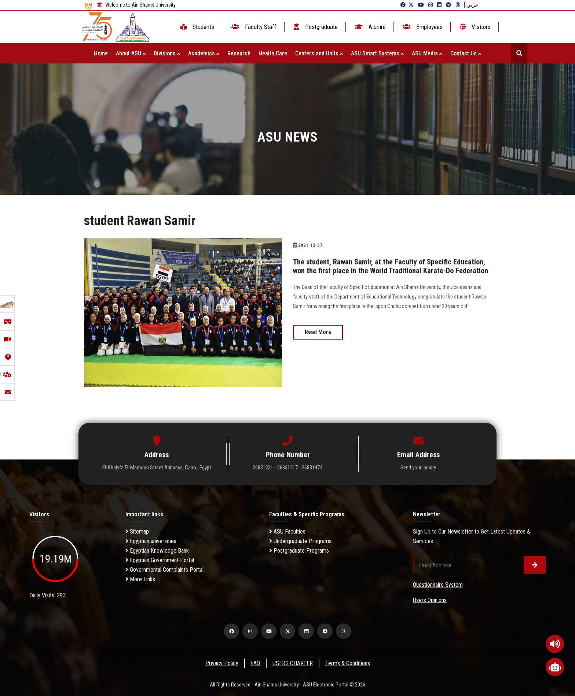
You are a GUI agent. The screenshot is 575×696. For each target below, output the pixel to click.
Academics (203, 53)
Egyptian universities (150, 541)
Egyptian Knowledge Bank (157, 550)
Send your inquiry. (418, 467)
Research (238, 53)
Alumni (369, 26)
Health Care (273, 53)
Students (196, 26)
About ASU (131, 53)
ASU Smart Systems (377, 53)
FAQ (255, 663)
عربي (472, 5)
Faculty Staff (253, 26)
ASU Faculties (287, 531)
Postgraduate (315, 26)
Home (101, 53)
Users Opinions (430, 600)
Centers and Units (319, 53)
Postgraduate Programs (299, 550)
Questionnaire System (438, 584)
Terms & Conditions (347, 663)
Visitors (474, 26)
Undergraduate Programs (300, 541)
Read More (318, 332)
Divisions (167, 53)
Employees (422, 26)
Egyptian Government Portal (159, 560)
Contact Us (465, 53)
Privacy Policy (221, 663)
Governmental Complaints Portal (164, 569)
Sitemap (137, 531)
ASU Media (427, 53)
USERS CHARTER (292, 663)
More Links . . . (144, 579)
